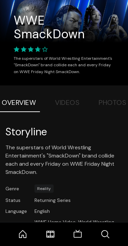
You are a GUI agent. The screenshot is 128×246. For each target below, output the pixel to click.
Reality (44, 188)
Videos (67, 102)
